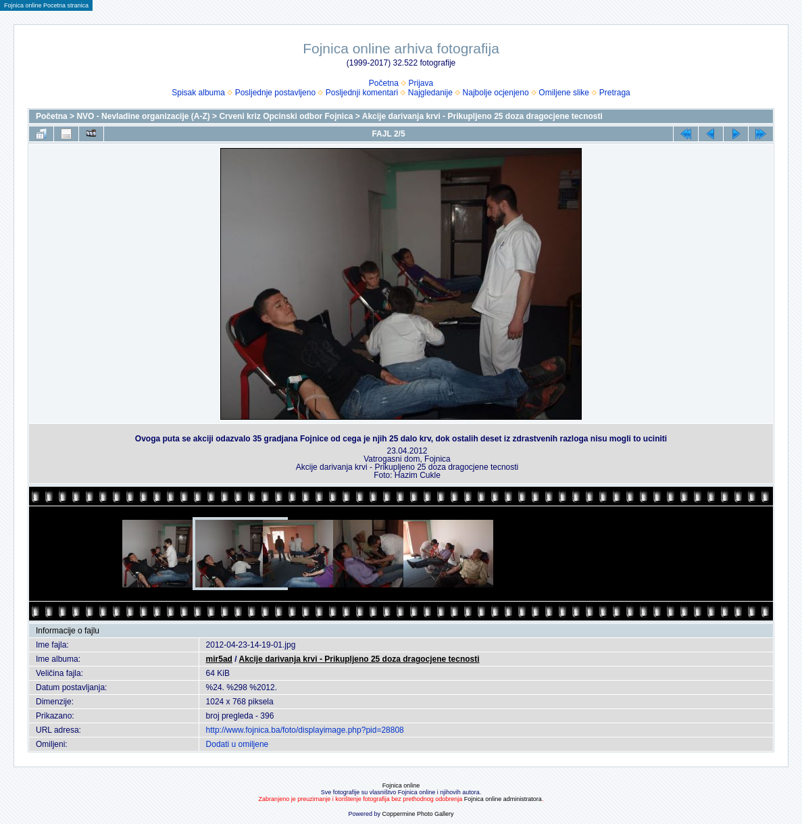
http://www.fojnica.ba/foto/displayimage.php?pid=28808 (305, 730)
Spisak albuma (198, 92)
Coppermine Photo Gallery (417, 813)
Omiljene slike (563, 92)
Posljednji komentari (362, 92)
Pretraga (614, 92)
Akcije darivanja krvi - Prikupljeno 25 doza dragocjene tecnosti (482, 116)
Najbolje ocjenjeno (496, 92)
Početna (384, 83)
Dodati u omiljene (237, 744)
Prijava (421, 83)
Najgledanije (430, 92)
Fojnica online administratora (503, 799)
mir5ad (219, 659)
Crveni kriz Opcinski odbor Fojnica (286, 116)
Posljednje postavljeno (275, 92)
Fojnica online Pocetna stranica (46, 5)
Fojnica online (401, 785)
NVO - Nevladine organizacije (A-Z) (142, 116)
